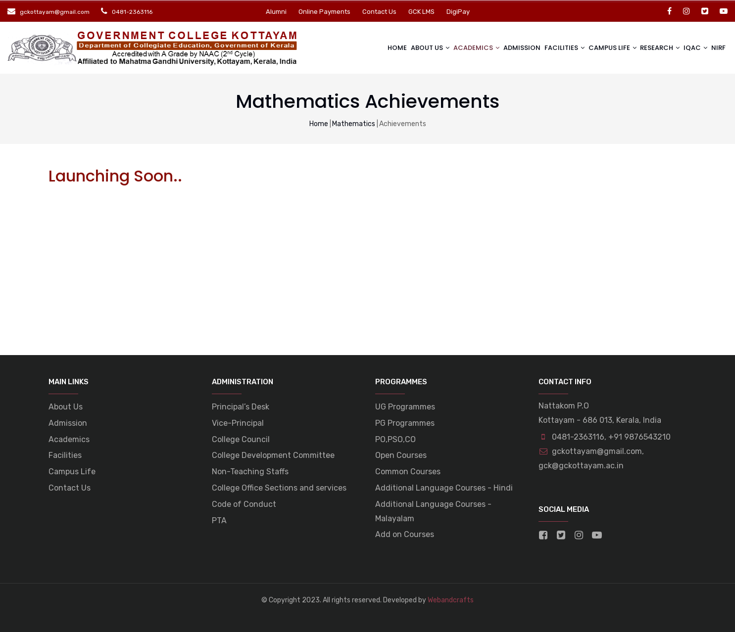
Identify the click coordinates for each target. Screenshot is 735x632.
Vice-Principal (238, 423)
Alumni (276, 11)
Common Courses (408, 471)
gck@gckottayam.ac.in (581, 465)
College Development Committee (273, 455)
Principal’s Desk (240, 406)
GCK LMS (421, 11)
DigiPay (458, 11)
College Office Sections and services (279, 488)
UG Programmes (405, 406)
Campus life (605, 47)
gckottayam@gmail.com (590, 451)
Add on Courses (404, 534)
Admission (510, 47)
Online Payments (324, 11)
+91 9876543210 (639, 437)
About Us (414, 47)
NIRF (717, 47)
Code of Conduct (244, 504)
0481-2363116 (578, 437)
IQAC (692, 47)
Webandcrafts (451, 600)
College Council (241, 439)
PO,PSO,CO (395, 439)
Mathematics (353, 124)
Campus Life (72, 471)
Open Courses (401, 455)
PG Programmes (405, 423)
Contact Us (379, 11)
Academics (463, 47)
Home (380, 47)
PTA (219, 520)
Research (655, 47)
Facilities (555, 47)
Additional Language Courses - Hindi (444, 488)
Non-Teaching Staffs (250, 471)
